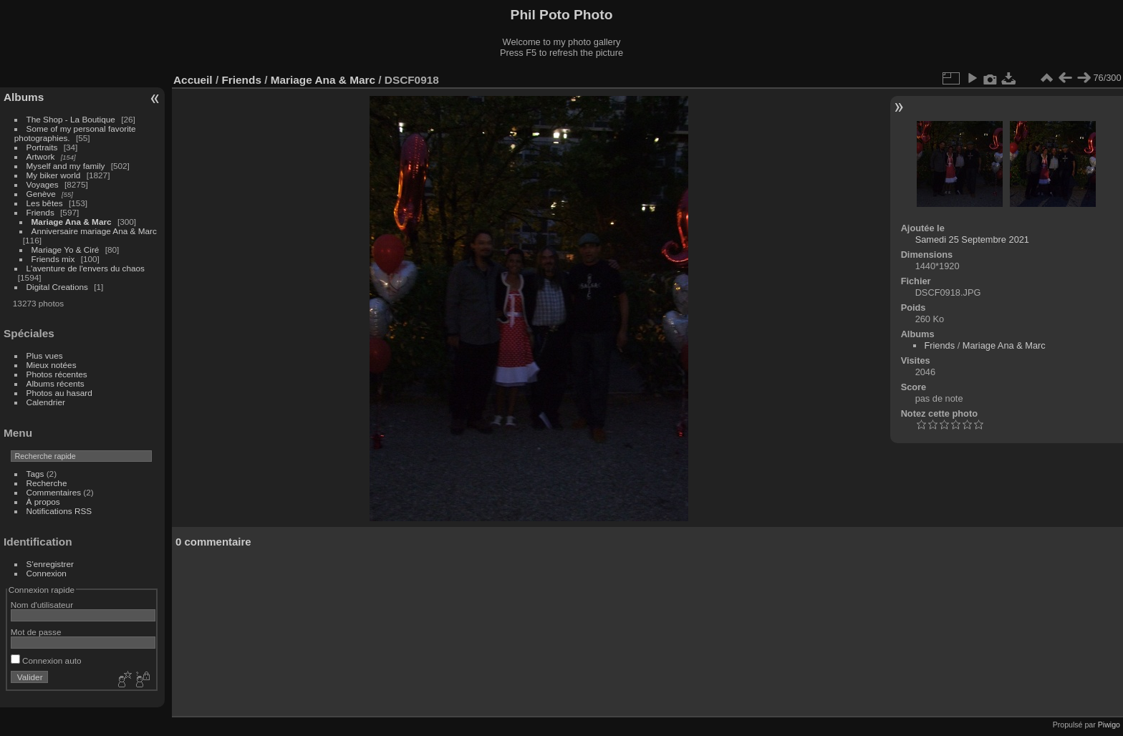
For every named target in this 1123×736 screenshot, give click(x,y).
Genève (41, 193)
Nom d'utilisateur (42, 604)
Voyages (42, 184)
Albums (24, 97)
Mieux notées (51, 364)
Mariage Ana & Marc (72, 221)
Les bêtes (44, 203)
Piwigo (1109, 724)
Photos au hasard (59, 392)
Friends (40, 212)
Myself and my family (65, 165)
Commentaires (54, 492)
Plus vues (44, 355)
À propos (43, 501)
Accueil (193, 80)
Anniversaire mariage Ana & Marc (94, 231)
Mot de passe (36, 631)
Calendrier (45, 402)
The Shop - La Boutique (70, 119)
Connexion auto (46, 660)
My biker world (53, 175)
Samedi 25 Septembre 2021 (972, 239)
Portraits (42, 147)
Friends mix (53, 258)
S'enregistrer (50, 563)
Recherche (46, 483)
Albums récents (55, 383)
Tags (35, 473)
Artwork (40, 156)
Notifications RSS (59, 510)
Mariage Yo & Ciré (66, 249)
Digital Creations (57, 286)
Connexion (46, 573)
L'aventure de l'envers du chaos (85, 268)
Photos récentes (56, 374)
